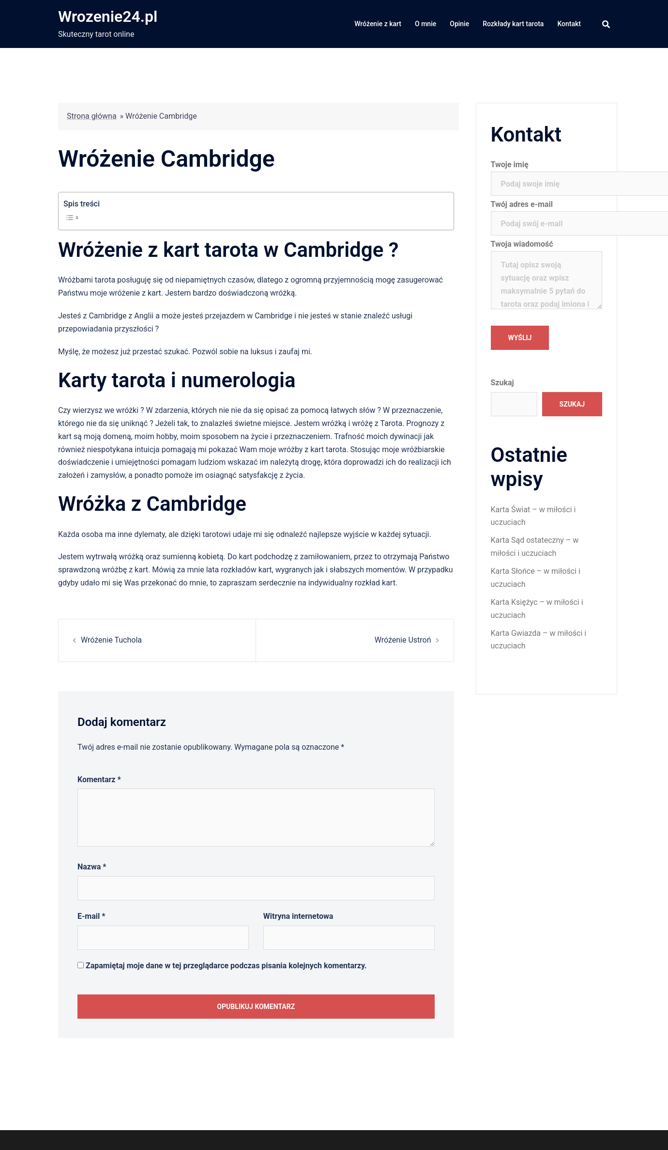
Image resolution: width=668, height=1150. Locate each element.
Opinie (459, 24)
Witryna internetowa (298, 916)
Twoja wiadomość (547, 275)
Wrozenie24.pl (107, 16)
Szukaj (502, 382)
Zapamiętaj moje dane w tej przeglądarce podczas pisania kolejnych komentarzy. (226, 965)
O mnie (425, 24)
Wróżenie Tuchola (111, 640)
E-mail (91, 916)
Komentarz (99, 779)
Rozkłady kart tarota (513, 24)
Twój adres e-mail (547, 214)
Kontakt (569, 24)
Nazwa (91, 866)
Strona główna (92, 116)
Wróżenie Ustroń (403, 640)
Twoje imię (547, 174)
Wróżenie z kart (377, 24)
